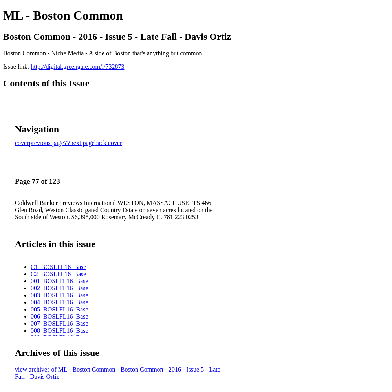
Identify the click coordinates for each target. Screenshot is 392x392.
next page (82, 142)
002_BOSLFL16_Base (59, 288)
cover (22, 142)
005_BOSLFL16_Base (59, 309)
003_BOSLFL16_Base (59, 295)
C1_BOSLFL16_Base (58, 267)
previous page (46, 142)
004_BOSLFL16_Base (59, 302)
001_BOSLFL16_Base (59, 281)
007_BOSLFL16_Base (59, 323)
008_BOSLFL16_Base (59, 330)
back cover (108, 142)
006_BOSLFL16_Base (59, 316)
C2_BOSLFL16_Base (58, 274)
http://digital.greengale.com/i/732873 (77, 66)
